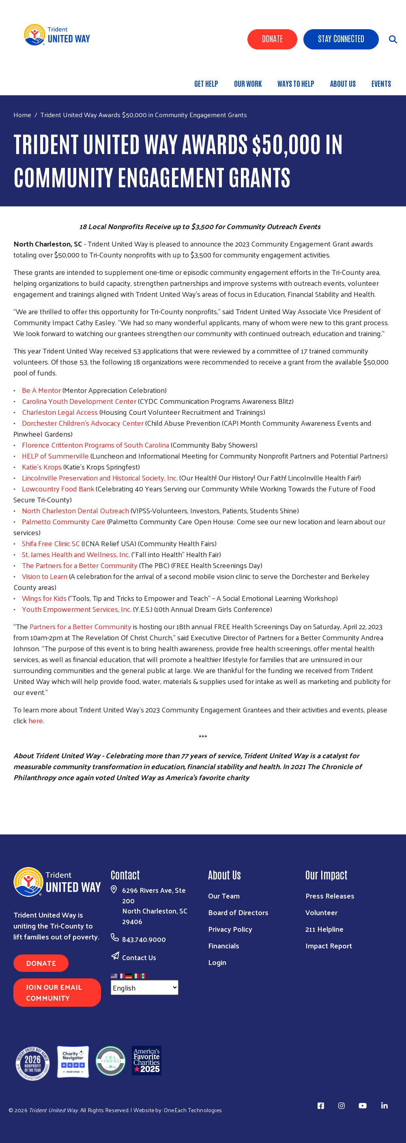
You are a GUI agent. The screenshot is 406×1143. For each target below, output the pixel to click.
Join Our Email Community (54, 992)
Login (217, 962)
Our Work (248, 83)
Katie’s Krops (42, 466)
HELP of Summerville (55, 455)
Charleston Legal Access (60, 411)
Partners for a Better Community (80, 626)
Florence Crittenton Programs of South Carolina (95, 444)
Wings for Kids (44, 598)
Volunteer (321, 912)
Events (381, 83)
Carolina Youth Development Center (79, 400)
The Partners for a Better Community (79, 565)
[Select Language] (144, 987)
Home (22, 114)
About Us (343, 83)
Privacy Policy (230, 928)
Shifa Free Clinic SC (51, 543)
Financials (223, 945)
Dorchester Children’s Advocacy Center (83, 422)
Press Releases (329, 895)
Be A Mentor (41, 390)
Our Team (224, 895)
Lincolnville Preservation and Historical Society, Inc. (100, 477)
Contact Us (139, 957)
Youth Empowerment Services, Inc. (76, 608)
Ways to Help (295, 83)
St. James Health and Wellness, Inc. (76, 554)
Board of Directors (238, 912)
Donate (272, 38)
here (35, 720)
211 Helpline (324, 928)
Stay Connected (341, 38)
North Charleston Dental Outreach (75, 510)
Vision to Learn (44, 576)
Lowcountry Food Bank (58, 488)
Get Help (206, 83)
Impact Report (328, 945)
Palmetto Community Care (63, 521)
